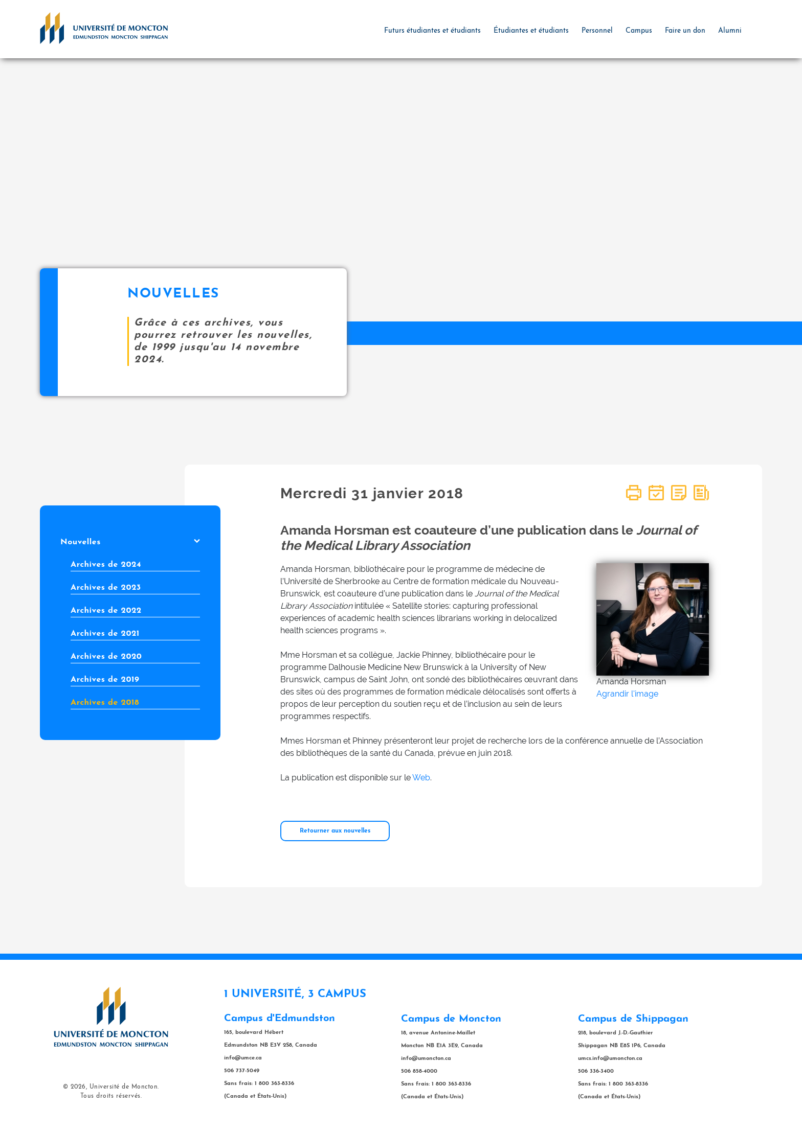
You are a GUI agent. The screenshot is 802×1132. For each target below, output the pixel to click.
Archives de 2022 (106, 611)
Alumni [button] (730, 31)
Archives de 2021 (105, 634)
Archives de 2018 (105, 703)
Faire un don (685, 31)
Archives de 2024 (106, 565)
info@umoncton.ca (426, 1058)
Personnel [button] (597, 31)
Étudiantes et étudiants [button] (531, 31)
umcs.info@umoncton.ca (610, 1058)
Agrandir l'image (627, 694)
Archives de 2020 (106, 657)
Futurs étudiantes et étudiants (432, 31)
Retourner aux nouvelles (335, 831)
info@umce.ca (243, 1058)
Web (421, 777)
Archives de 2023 (106, 588)
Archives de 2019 (105, 680)
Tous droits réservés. (111, 1096)
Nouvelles (130, 542)
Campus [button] (639, 31)
